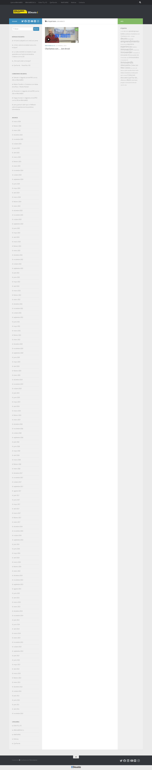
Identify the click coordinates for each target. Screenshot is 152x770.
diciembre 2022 (18, 255)
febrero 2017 (17, 518)
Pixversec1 (17, 91)
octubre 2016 (17, 535)
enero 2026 (17, 130)
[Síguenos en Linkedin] (29, 21)
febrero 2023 (17, 246)
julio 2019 (16, 393)
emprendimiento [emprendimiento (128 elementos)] (130, 41)
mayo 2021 (17, 326)
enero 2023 (17, 250)
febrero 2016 (17, 566)
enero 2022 (17, 299)
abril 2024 (16, 193)
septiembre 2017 (18, 486)
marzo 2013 (17, 673)
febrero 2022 (17, 295)
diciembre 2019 (18, 380)
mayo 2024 (17, 188)
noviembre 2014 (18, 615)
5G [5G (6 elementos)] (126, 31)
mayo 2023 (17, 233)
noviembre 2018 (18, 429)
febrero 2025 (17, 161)
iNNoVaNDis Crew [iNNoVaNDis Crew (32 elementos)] (128, 65)
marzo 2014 (17, 633)
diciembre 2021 (18, 304)
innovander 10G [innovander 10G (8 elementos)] (134, 55)
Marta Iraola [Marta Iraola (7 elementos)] (135, 70)
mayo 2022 (17, 282)
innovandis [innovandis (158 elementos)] (127, 62)
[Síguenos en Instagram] (38, 21)
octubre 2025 (17, 144)
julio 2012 (16, 696)
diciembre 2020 (18, 344)
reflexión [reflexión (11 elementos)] (128, 80)
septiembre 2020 (18, 353)
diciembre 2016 (18, 526)
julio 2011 (16, 704)
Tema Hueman (33, 760)
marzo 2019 (17, 411)
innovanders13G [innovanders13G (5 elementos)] (124, 60)
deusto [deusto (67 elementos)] (124, 38)
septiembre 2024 (18, 179)
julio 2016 (16, 544)
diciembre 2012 (18, 687)
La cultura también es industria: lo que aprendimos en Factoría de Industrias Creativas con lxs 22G (24, 54)
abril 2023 (16, 237)
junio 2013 (17, 660)
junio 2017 (17, 500)
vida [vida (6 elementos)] (126, 85)
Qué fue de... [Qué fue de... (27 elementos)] (133, 77)
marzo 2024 (17, 197)
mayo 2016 (17, 553)
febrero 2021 (17, 335)
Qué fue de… (54, 2)
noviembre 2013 (18, 642)
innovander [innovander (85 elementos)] (126, 52)
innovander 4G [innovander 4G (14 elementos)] (125, 55)
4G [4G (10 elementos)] (124, 31)
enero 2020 (17, 375)
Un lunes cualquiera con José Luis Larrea (26, 41)
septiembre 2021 (18, 317)
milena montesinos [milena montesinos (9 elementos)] (126, 73)
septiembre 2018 (18, 437)
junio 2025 (17, 148)
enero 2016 (17, 571)
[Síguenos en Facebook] (25, 21)
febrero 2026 (17, 126)
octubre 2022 (17, 264)
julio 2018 (16, 442)
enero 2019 (17, 420)
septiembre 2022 (18, 268)
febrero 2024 (17, 202)
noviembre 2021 (18, 308)
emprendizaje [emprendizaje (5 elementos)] (124, 44)
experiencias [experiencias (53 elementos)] (126, 46)
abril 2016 (16, 558)
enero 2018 (17, 469)
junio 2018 (17, 446)
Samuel (16, 77)
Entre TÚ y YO (43, 2)
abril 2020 (16, 366)
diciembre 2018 (18, 424)
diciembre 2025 (18, 135)
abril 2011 (16, 709)
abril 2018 (16, 455)
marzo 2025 (17, 157)
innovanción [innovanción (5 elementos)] (136, 50)
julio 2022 (16, 273)
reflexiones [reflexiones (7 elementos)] (123, 80)
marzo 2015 (17, 602)
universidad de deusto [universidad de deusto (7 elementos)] (130, 82)
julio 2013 (16, 656)
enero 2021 (17, 339)
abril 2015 (16, 598)
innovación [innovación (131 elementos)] (127, 49)
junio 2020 (17, 357)
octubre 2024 (17, 175)
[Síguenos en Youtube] (32, 21)
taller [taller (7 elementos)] (133, 80)
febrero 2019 (17, 415)
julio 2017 (16, 495)
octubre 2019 (17, 388)
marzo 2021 (17, 331)
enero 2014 (17, 638)
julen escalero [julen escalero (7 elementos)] (128, 70)
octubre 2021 (17, 313)
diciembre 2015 (18, 575)
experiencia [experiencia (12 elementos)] (130, 44)
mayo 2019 (17, 402)
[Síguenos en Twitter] (22, 21)
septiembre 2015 (18, 584)
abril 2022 (16, 286)
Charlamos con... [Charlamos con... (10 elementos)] (126, 36)
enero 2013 (17, 682)
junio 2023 (17, 228)
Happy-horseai (18, 98)
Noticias (73, 2)
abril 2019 (16, 406)
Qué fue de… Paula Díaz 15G (22, 65)
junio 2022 (17, 277)
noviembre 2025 (18, 139)
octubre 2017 (17, 482)
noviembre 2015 (18, 580)
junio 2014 (17, 624)
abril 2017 (16, 509)
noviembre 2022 (18, 259)
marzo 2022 (17, 291)
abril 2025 (16, 153)
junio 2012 (17, 700)
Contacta (82, 2)
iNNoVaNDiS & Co (30, 2)
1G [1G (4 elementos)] (121, 31)
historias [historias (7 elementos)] (134, 47)
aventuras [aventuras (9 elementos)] (127, 34)
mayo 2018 (17, 451)
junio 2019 (17, 397)
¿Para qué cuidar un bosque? (22, 61)
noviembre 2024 (18, 170)
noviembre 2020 (18, 348)
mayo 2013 (17, 664)
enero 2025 (17, 166)
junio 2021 (17, 322)
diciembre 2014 (18, 611)
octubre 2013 (17, 647)
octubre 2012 (17, 691)
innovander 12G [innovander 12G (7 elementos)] (125, 57)
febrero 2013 (17, 678)
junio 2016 (17, 549)
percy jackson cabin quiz (21, 105)
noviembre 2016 (18, 531)
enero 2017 (17, 522)
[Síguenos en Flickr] (35, 21)
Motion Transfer (18, 84)
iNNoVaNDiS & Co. (50, 45)
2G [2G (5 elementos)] (122, 31)
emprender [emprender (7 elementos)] (130, 39)
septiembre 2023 (18, 224)
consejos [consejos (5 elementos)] (133, 36)
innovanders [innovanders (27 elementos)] (134, 57)
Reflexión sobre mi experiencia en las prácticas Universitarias (24, 107)
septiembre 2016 (18, 540)
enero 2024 (17, 206)
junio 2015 (17, 593)
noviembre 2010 (18, 713)
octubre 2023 (17, 219)
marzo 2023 (17, 242)
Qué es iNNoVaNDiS (16, 2)
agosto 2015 (17, 589)
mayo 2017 (17, 504)
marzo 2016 (17, 562)
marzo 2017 (17, 513)
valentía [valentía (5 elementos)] (122, 85)
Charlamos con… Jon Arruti (57, 48)
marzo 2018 (17, 460)
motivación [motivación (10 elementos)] (134, 73)
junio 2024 (17, 184)
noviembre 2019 (18, 384)
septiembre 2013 (18, 651)
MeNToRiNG (64, 2)
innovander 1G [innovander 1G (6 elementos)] (136, 52)
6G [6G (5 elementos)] (127, 31)
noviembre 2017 (18, 477)
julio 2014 (16, 620)
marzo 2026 (17, 121)
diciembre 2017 (18, 473)
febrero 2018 (17, 464)
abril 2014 (16, 629)
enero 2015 (17, 607)
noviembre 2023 (18, 215)
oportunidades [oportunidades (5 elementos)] (124, 75)
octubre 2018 (17, 433)
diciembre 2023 (18, 210)
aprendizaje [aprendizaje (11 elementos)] (132, 31)
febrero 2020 (17, 371)
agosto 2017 (17, 491)
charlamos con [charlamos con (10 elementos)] (135, 34)
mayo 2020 (17, 362)
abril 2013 (16, 669)
